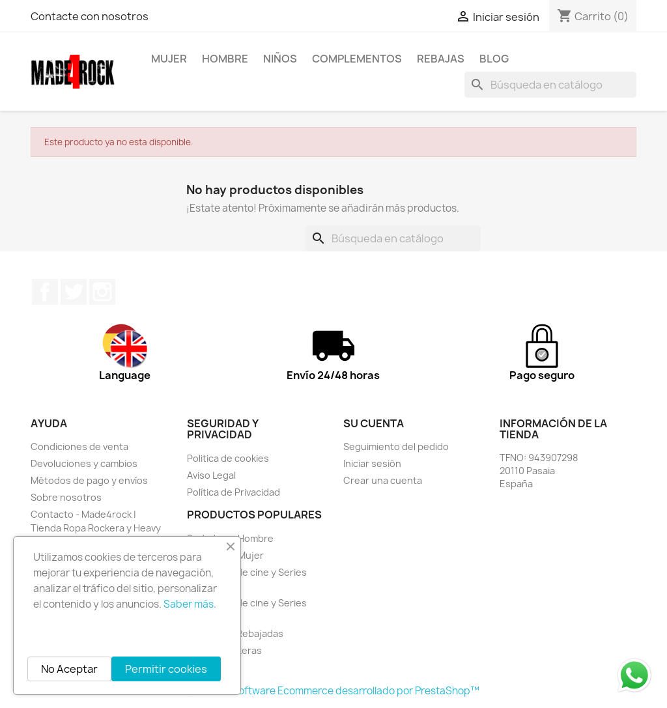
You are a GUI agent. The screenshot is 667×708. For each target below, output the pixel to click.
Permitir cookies (166, 669)
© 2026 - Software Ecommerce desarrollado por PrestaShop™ (333, 691)
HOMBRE (225, 58)
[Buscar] (550, 85)
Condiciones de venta (79, 446)
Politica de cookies (228, 458)
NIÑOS (280, 58)
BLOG (494, 58)
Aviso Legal (211, 475)
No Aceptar (69, 669)
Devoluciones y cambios (84, 463)
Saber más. (189, 604)
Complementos (357, 58)
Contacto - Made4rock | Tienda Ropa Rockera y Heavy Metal (96, 528)
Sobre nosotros (66, 497)
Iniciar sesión (372, 463)
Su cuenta (373, 423)
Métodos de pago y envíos (89, 480)
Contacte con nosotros (90, 16)
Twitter (74, 292)
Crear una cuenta (382, 480)
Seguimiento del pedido (396, 446)
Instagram (102, 292)
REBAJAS (440, 58)
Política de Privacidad (233, 492)
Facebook (45, 292)
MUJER (169, 58)
